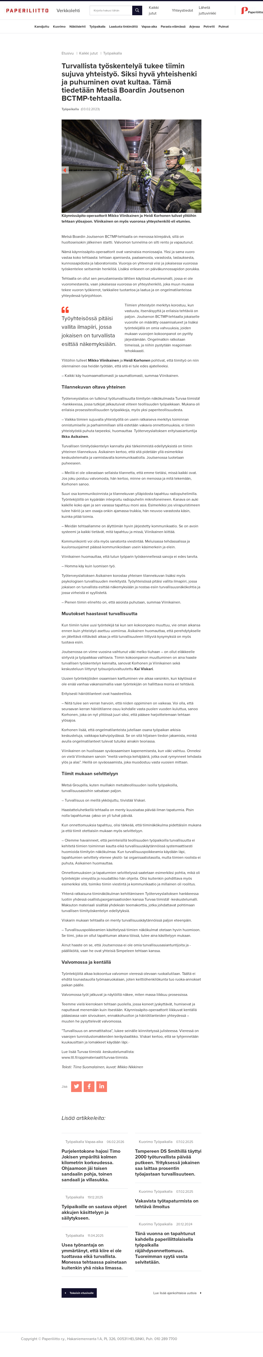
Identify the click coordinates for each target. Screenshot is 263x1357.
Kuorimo (59, 27)
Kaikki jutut (88, 53)
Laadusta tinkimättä (123, 27)
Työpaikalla (97, 27)
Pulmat (224, 27)
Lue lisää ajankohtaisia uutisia (177, 1293)
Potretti (209, 27)
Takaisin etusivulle (79, 1293)
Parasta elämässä (173, 27)
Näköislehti (77, 27)
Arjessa (194, 27)
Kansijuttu (41, 27)
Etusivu (68, 53)
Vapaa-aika (149, 27)
